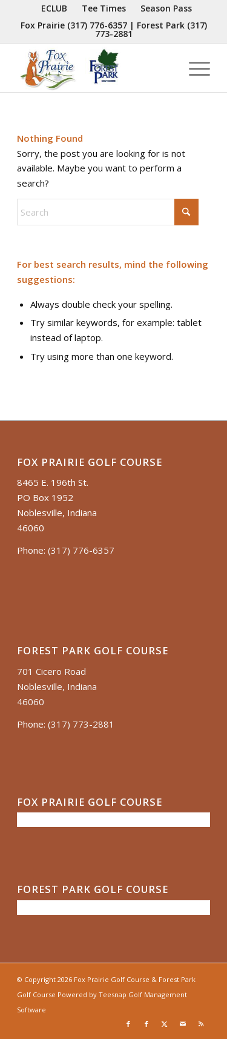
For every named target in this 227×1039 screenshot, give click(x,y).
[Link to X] (165, 1024)
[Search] (108, 212)
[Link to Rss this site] (201, 1024)
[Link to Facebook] (128, 1024)
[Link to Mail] (183, 1024)
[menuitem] (54, 8)
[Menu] (193, 68)
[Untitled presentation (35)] (94, 68)
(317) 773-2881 (81, 724)
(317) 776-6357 (97, 25)
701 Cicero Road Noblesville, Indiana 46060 (57, 686)
